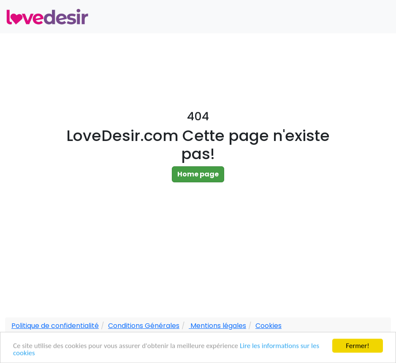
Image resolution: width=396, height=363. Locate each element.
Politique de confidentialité (55, 325)
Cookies (268, 325)
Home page (198, 174)
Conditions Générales (143, 325)
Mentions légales (217, 325)
